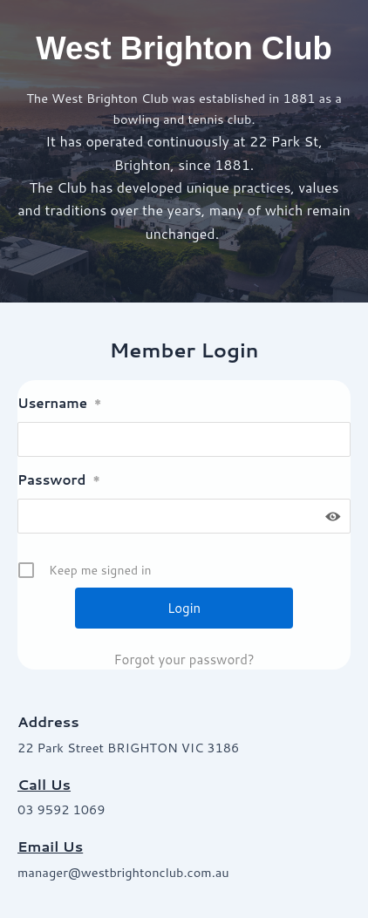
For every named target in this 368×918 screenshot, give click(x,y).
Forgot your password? (183, 659)
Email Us (50, 846)
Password (58, 480)
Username (59, 403)
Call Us (44, 784)
